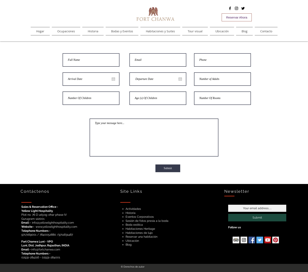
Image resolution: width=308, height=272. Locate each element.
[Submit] (167, 168)
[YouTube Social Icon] (267, 240)
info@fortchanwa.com (45, 249)
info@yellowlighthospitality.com (53, 222)
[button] (160, 31)
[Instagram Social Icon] (244, 240)
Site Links (131, 191)
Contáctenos (35, 191)
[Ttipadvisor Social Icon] (236, 240)
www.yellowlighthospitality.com (56, 226)
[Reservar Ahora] (237, 17)
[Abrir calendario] (113, 79)
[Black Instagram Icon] (236, 8)
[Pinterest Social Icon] (275, 240)
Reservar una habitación (141, 236)
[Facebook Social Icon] (251, 240)
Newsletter (236, 191)
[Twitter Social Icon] (259, 240)
